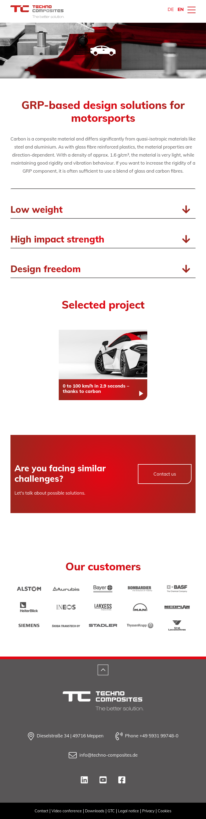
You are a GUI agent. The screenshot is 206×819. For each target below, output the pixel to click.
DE (171, 9)
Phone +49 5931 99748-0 (146, 736)
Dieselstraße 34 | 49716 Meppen (66, 736)
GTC (111, 811)
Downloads (94, 811)
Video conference (67, 811)
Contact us (164, 474)
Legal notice (128, 811)
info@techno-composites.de (103, 755)
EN (181, 9)
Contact (41, 811)
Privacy (148, 811)
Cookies (164, 811)
